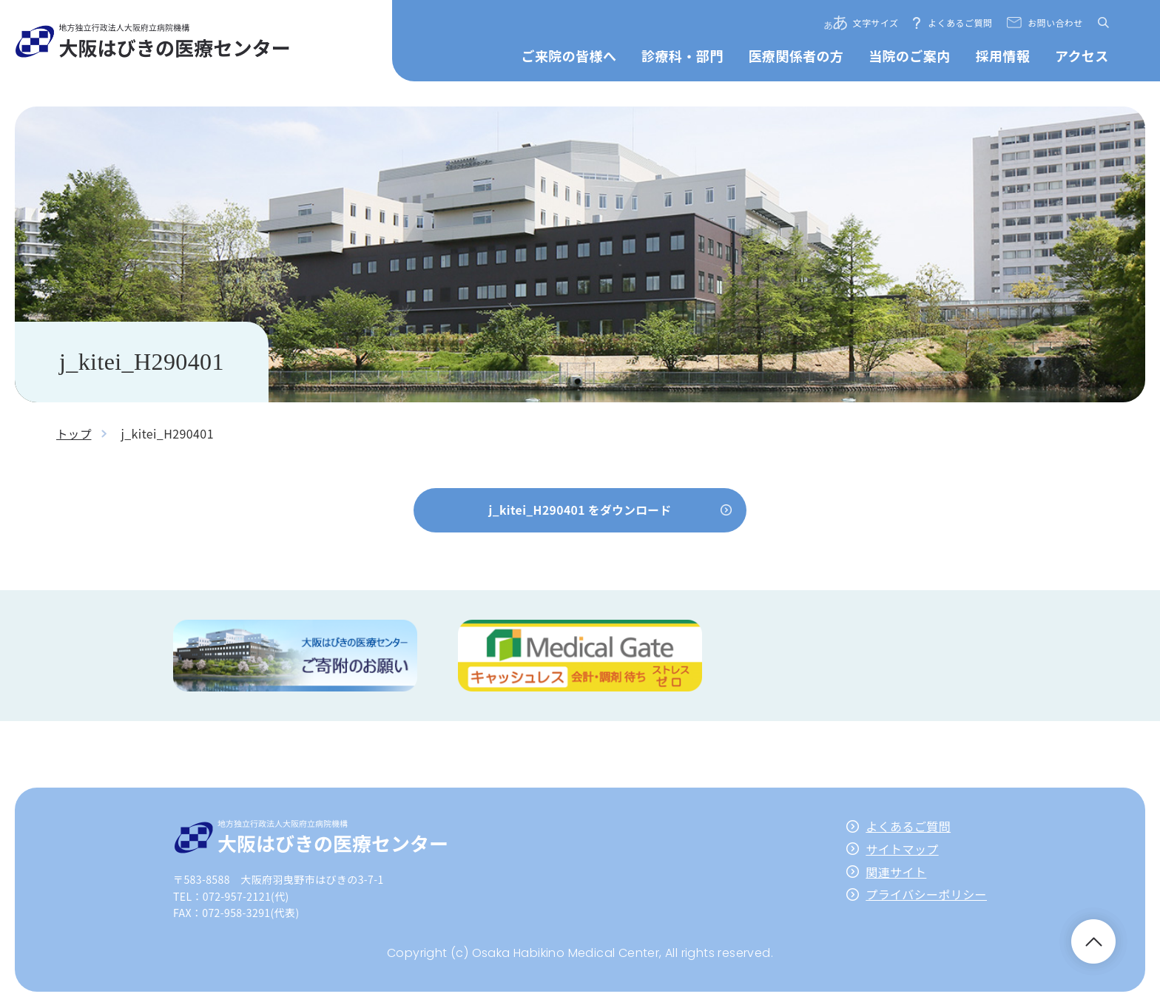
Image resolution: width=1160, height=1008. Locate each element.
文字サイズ (876, 22)
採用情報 (1002, 55)
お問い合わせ (1055, 22)
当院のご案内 (909, 55)
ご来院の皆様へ (569, 55)
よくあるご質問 (960, 22)
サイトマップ (902, 850)
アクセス (1082, 55)
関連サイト (896, 873)
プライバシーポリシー (926, 895)
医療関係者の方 (795, 55)
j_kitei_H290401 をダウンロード (580, 509)
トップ (74, 433)
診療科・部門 (682, 55)
